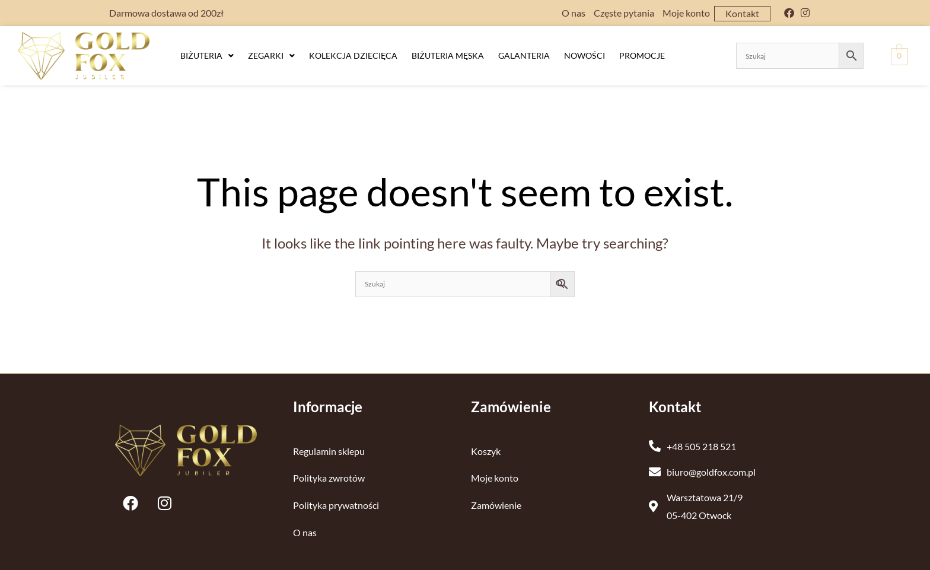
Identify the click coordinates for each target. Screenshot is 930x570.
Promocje (642, 55)
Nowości (584, 55)
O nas (573, 12)
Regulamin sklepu (329, 450)
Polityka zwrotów (329, 477)
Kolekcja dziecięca (353, 55)
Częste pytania (624, 12)
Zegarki (271, 55)
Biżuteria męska (448, 55)
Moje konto (686, 12)
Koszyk (486, 450)
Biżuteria (207, 55)
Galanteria (524, 55)
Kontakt (742, 13)
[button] (207, 56)
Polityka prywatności (336, 505)
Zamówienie (496, 505)
